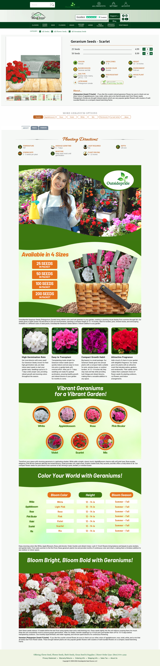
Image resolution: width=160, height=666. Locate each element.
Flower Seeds (57, 655)
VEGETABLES (123, 25)
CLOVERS (35, 25)
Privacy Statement (50, 658)
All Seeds (44, 31)
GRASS (71, 25)
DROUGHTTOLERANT (111, 25)
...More (126, 117)
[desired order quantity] (148, 49)
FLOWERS (62, 25)
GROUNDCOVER (81, 25)
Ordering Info (80, 658)
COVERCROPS (44, 25)
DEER (53, 25)
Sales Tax (103, 658)
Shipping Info (92, 658)
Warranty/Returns (66, 658)
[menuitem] (35, 25)
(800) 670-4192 (120, 655)
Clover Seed (46, 655)
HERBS (90, 25)
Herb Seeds (69, 655)
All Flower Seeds (59, 31)
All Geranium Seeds (77, 31)
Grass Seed (80, 655)
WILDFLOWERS (100, 25)
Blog (114, 21)
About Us (113, 658)
